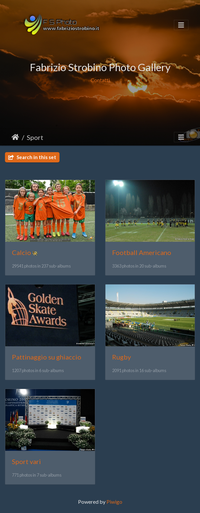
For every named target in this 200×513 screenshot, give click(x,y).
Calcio (21, 252)
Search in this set (32, 157)
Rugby (121, 357)
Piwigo (114, 501)
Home (15, 137)
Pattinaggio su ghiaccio (46, 357)
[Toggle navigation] (181, 25)
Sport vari (26, 461)
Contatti (100, 80)
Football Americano (141, 252)
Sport (35, 137)
